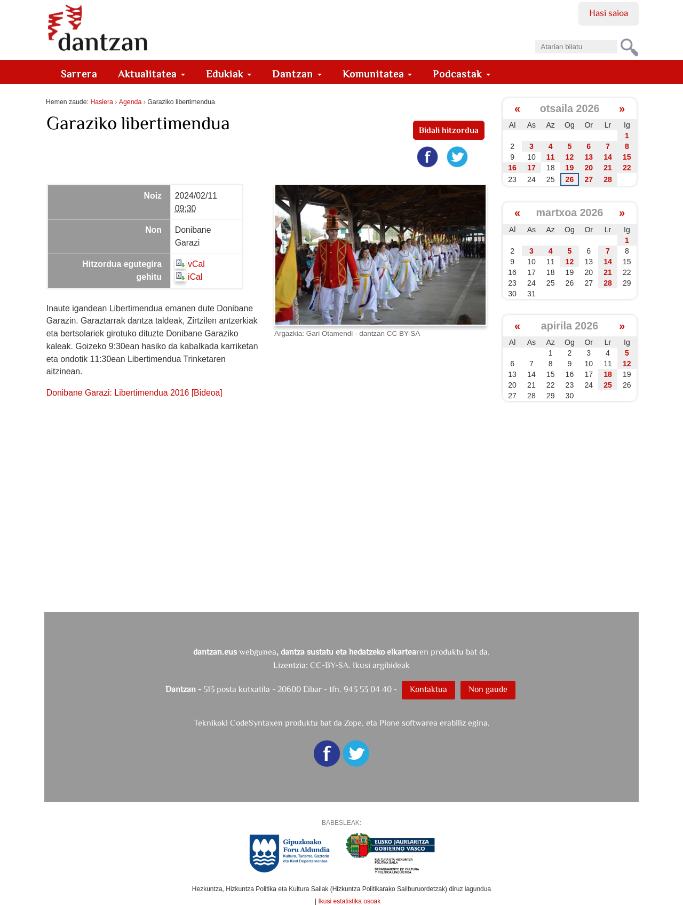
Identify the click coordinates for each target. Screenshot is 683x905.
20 (588, 167)
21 (607, 167)
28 (607, 179)
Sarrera (79, 74)
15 (627, 157)
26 (570, 179)
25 (607, 385)
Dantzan (297, 74)
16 (512, 167)
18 (607, 374)
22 (627, 167)
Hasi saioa (608, 12)
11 (550, 157)
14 (607, 157)
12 (570, 157)
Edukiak (229, 74)
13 (588, 157)
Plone (389, 722)
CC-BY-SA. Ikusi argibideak (360, 665)
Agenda (130, 102)
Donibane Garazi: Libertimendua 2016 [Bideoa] (134, 392)
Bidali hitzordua (449, 130)
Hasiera (101, 102)
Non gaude (487, 689)
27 (588, 179)
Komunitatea (377, 74)
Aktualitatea (151, 74)
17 (531, 167)
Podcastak (461, 74)
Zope (353, 722)
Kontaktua (428, 689)
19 (570, 167)
